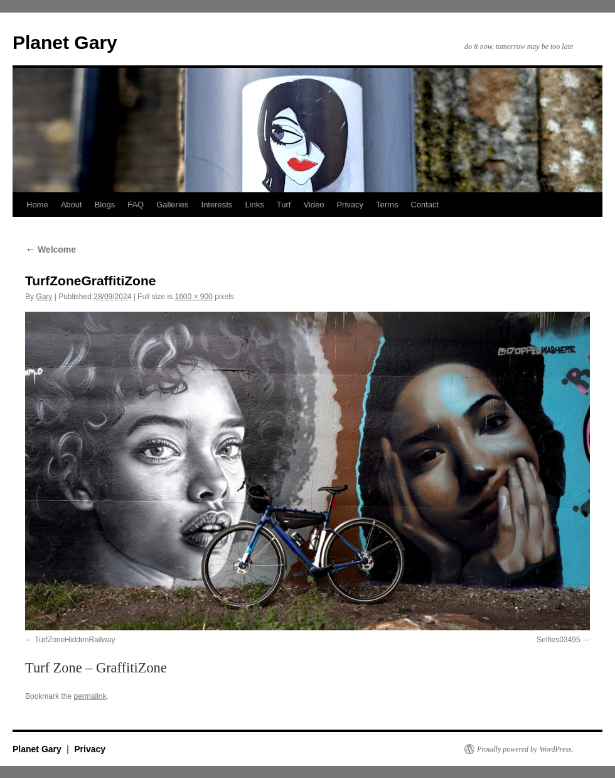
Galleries (172, 204)
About (71, 204)
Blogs (105, 204)
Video (313, 204)
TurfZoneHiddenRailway (75, 639)
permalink (89, 696)
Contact (424, 204)
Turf (284, 204)
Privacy (349, 204)
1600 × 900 (193, 296)
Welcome (50, 249)
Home (37, 204)
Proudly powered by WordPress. (525, 749)
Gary (44, 296)
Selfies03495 (558, 639)
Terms (387, 204)
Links (254, 204)
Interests (217, 204)
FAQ (135, 204)
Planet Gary (65, 42)
